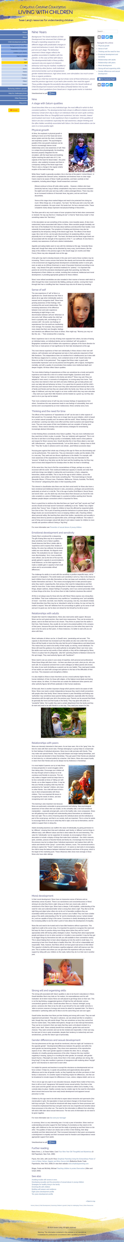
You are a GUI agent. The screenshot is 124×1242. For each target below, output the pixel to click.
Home (25, 32)
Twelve (25, 72)
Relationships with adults (107, 60)
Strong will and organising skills (109, 68)
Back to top (90, 1201)
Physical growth (103, 46)
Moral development (105, 65)
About (25, 37)
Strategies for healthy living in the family (46, 1184)
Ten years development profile (42, 1194)
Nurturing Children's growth (59, 1205)
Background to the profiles (18, 46)
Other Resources (21, 98)
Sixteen (25, 84)
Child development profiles (17, 42)
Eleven (25, 68)
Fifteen (25, 81)
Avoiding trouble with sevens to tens (44, 1180)
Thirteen (24, 75)
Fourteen (24, 78)
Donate (13, 110)
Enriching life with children (41, 1187)
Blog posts (23, 103)
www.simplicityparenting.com (78, 1163)
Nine (25, 62)
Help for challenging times (18, 93)
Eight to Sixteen (22, 56)
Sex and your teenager (58, 1118)
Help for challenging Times (75, 1205)
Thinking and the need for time (109, 51)
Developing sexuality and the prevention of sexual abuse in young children (58, 1182)
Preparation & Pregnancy (19, 49)
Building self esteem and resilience (44, 1189)
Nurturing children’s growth (17, 88)
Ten (26, 65)
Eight (25, 59)
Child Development (44, 1205)
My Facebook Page (107, 79)
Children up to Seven (20, 52)
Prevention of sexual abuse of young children (66, 527)
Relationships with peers (106, 62)
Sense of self (102, 48)
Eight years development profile (43, 1192)
